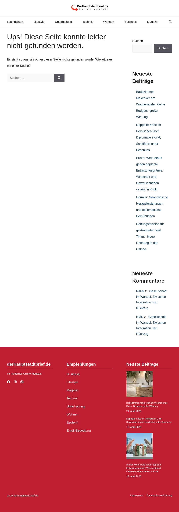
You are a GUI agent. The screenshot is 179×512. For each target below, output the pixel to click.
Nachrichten (15, 21)
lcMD (139, 317)
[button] (170, 22)
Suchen (137, 41)
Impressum (136, 495)
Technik (88, 21)
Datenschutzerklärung (159, 495)
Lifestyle (39, 21)
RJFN (140, 291)
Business (130, 21)
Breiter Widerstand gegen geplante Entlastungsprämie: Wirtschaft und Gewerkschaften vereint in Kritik (144, 468)
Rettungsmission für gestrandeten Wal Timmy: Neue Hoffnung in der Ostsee (150, 236)
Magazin (152, 21)
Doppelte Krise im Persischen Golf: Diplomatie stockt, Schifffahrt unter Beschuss (148, 137)
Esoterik (72, 422)
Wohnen (108, 21)
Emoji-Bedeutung (79, 430)
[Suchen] (59, 78)
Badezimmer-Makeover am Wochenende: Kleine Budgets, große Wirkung (150, 104)
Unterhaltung (63, 21)
